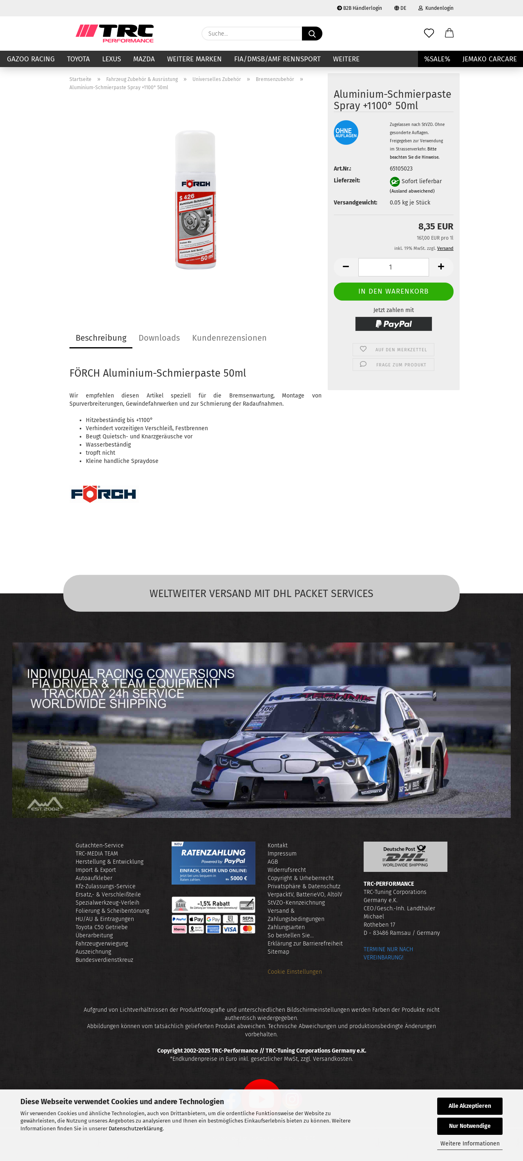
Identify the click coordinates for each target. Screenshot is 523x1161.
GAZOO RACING (31, 59)
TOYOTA (78, 59)
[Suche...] (312, 33)
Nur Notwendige (470, 1126)
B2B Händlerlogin (359, 8)
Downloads (159, 338)
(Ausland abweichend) (412, 191)
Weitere (346, 59)
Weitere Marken (194, 59)
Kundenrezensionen (229, 338)
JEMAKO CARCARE (490, 59)
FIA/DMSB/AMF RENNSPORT (277, 59)
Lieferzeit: (347, 180)
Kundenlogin (436, 8)
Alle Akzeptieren (470, 1106)
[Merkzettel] (429, 33)
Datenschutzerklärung (136, 1128)
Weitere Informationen (470, 1143)
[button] (449, 33)
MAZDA (144, 59)
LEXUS (111, 59)
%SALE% (437, 59)
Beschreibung (101, 338)
